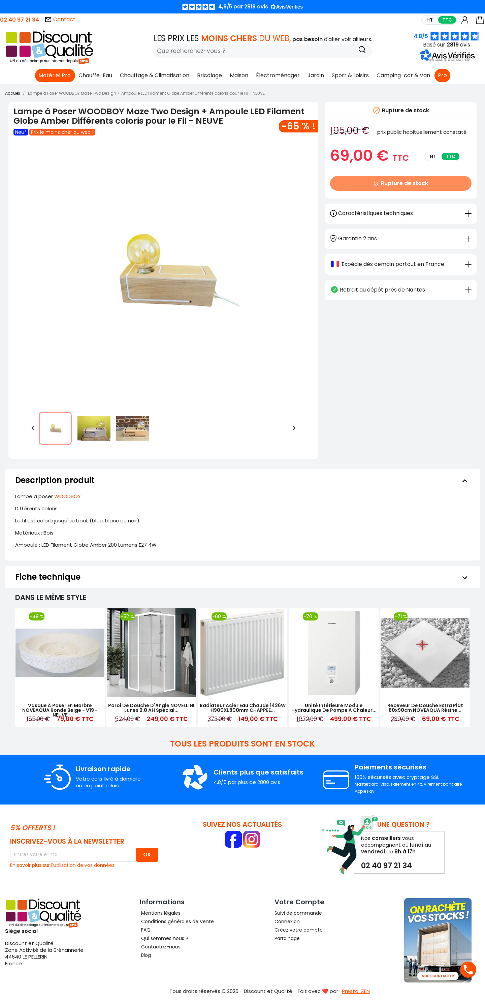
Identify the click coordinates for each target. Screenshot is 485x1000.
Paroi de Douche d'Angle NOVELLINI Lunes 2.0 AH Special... (151, 708)
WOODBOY (67, 496)
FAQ (145, 930)
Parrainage (287, 938)
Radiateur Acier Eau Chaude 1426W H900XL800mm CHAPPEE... (243, 708)
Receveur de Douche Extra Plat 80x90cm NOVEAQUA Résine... (425, 708)
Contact (59, 19)
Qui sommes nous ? (164, 938)
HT (429, 20)
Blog (145, 955)
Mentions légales (160, 913)
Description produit (242, 480)
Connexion (287, 921)
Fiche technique (242, 577)
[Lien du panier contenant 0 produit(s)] (480, 23)
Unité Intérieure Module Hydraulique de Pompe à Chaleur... (334, 708)
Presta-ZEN (356, 991)
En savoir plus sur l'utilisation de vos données (62, 865)
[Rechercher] (263, 51)
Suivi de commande (298, 913)
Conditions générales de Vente (177, 921)
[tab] (401, 238)
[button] (448, 59)
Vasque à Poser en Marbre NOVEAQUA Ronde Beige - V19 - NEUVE (60, 710)
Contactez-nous (160, 946)
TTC (447, 20)
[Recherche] (362, 50)
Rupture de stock (401, 183)
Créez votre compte (298, 930)
